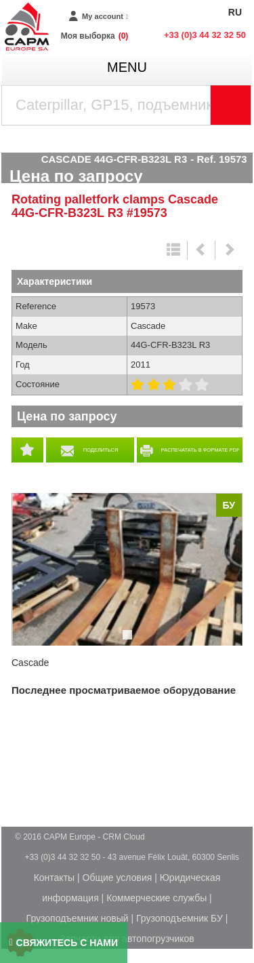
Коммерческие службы (156, 897)
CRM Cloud (124, 837)
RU (235, 12)
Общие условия (117, 877)
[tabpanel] (127, 569)
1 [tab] (129, 640)
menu (127, 67)
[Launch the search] (231, 105)
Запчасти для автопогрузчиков (127, 938)
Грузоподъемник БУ (179, 918)
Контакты (54, 877)
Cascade (30, 662)
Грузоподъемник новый (77, 918)
